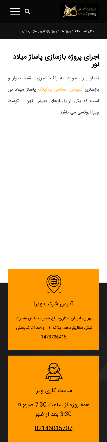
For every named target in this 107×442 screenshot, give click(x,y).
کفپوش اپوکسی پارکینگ (60, 90)
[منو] (14, 11)
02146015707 (53, 428)
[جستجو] (26, 11)
